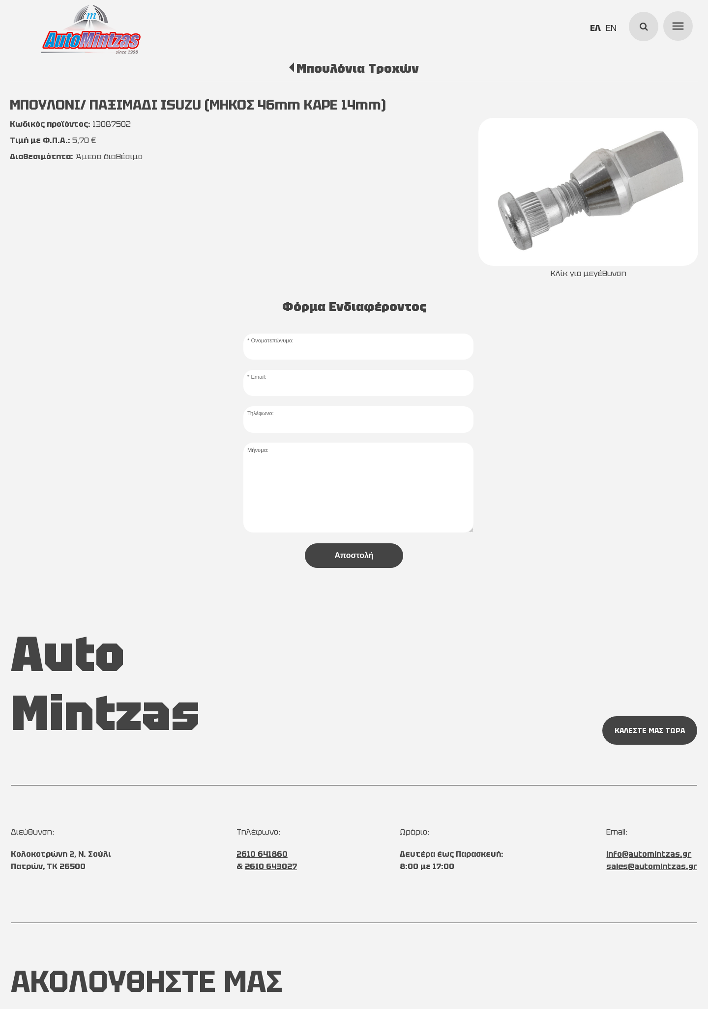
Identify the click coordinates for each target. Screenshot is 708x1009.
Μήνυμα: (257, 450)
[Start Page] (91, 29)
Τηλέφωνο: (260, 413)
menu (676, 24)
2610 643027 (271, 866)
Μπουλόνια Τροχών (357, 68)
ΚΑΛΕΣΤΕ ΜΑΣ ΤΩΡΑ (650, 730)
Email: (258, 377)
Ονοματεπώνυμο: (272, 340)
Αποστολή (353, 555)
